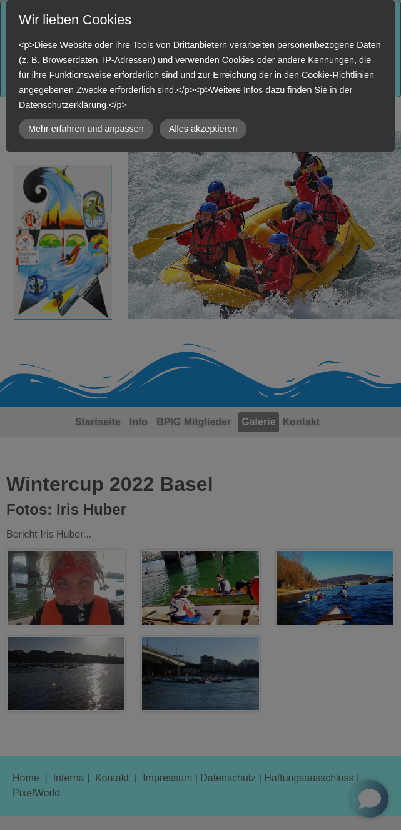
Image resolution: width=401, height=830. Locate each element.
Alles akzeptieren (203, 129)
